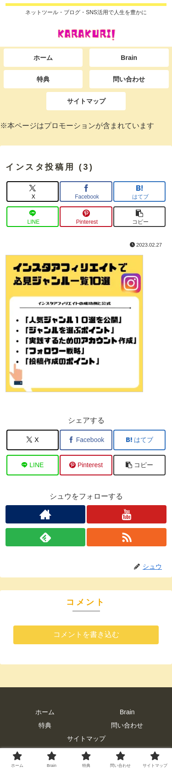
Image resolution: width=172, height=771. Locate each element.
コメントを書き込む (86, 634)
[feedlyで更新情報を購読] (45, 537)
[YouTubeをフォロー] (126, 514)
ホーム (45, 712)
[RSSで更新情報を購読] (126, 537)
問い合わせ (127, 725)
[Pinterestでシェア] (86, 216)
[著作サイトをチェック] (45, 514)
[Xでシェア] (32, 191)
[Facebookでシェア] (86, 191)
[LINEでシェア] (32, 216)
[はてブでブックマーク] (139, 191)
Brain (127, 712)
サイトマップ (86, 738)
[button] (139, 216)
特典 (45, 725)
